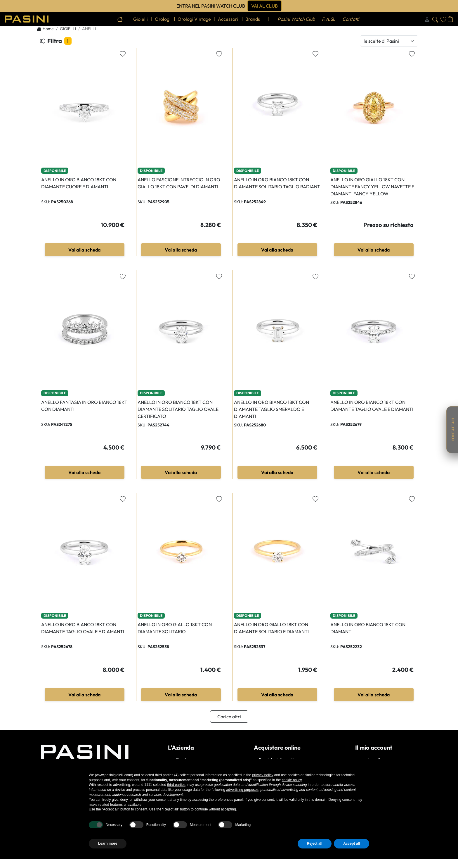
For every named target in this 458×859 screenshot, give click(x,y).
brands (252, 19)
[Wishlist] (443, 19)
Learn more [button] (107, 843)
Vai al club (264, 6)
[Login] (427, 19)
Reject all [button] (314, 843)
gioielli (140, 19)
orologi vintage (194, 19)
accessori (228, 19)
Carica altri (229, 716)
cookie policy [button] (292, 780)
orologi (163, 19)
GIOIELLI (68, 28)
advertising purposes (242, 790)
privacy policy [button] (262, 775)
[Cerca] (435, 19)
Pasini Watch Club (296, 19)
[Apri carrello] (450, 19)
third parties (176, 785)
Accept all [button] (351, 843)
